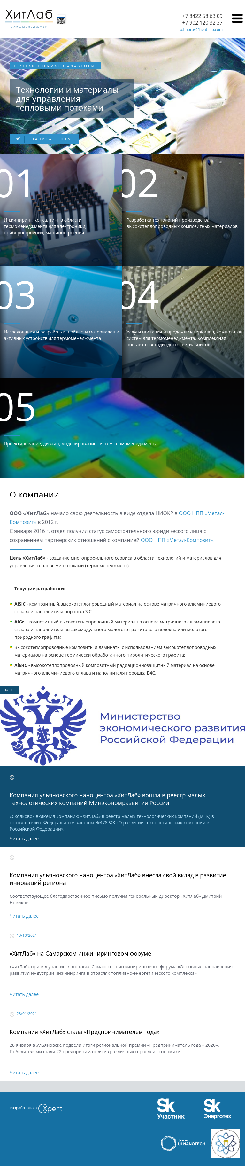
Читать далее (24, 838)
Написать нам (50, 139)
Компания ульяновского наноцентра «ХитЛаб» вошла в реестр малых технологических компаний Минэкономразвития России (107, 799)
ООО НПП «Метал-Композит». (178, 540)
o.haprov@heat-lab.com (201, 29)
